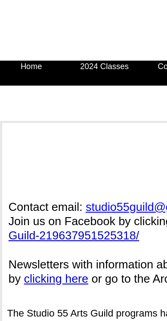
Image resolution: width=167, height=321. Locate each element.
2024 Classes (104, 66)
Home (31, 66)
